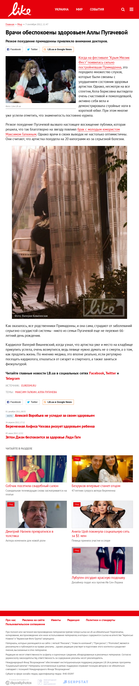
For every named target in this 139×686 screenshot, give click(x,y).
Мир (79, 9)
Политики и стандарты (100, 620)
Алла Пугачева (47, 392)
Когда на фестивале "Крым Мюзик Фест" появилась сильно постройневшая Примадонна (104, 62)
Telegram (13, 378)
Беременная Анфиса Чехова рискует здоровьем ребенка (50, 426)
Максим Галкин (26, 392)
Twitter (111, 373)
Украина (62, 9)
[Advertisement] (36, 572)
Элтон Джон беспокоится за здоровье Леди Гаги (43, 437)
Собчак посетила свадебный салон (32, 485)
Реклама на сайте (33, 620)
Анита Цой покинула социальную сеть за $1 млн (100, 533)
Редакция (73, 620)
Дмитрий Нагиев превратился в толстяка (29, 533)
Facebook (96, 373)
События (97, 9)
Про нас (11, 620)
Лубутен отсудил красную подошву (98, 577)
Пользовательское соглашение (25, 624)
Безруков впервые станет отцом (96, 485)
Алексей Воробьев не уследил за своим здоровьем (50, 415)
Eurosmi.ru (28, 385)
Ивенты (56, 620)
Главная (10, 24)
